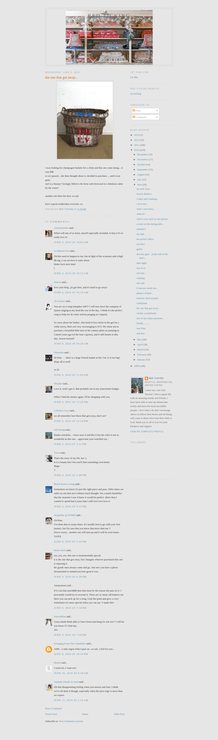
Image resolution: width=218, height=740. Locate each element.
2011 (137, 145)
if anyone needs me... (147, 288)
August (141, 174)
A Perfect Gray (61, 410)
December (142, 154)
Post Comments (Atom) (71, 721)
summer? (141, 229)
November (142, 159)
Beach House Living (64, 484)
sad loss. (140, 333)
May (139, 339)
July (139, 179)
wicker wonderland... (147, 313)
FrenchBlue (60, 616)
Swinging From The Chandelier (70, 643)
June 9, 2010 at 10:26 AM (71, 343)
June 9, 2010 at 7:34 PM (70, 607)
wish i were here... (145, 208)
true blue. (141, 328)
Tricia (57, 452)
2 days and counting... (147, 198)
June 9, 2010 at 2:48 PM (70, 475)
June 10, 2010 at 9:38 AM (71, 673)
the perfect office (145, 239)
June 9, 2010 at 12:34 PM (71, 421)
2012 (137, 139)
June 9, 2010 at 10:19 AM (71, 292)
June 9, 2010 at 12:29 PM (71, 401)
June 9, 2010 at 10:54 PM (71, 653)
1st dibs (134, 77)
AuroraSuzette (61, 227)
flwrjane (58, 383)
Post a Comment (53, 708)
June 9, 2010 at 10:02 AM (71, 242)
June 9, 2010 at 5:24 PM (70, 541)
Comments (139, 117)
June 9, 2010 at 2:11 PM (70, 444)
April (140, 344)
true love (140, 268)
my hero (140, 244)
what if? (140, 213)
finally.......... (142, 323)
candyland (141, 303)
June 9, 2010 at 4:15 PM (70, 506)
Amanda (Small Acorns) (66, 681)
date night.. (142, 263)
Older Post (119, 714)
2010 (137, 150)
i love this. (141, 203)
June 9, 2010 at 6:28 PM (70, 576)
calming (140, 278)
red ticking (109, 16)
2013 (137, 134)
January (141, 359)
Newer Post (51, 714)
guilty (139, 249)
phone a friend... (144, 293)
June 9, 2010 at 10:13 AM (71, 273)
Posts (137, 110)
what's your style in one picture (152, 218)
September (143, 169)
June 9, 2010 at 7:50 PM (70, 634)
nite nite (140, 283)
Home (85, 714)
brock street (60, 550)
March (140, 349)
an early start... (143, 188)
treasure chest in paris (147, 298)
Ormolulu (59, 352)
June (139, 184)
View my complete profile (147, 432)
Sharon (57, 282)
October (141, 164)
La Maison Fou (61, 250)
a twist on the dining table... (150, 224)
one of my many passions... (150, 318)
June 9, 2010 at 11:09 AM (71, 374)
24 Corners (59, 301)
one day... (141, 273)
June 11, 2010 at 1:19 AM (71, 700)
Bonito (57, 662)
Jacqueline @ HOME (65, 515)
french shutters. (144, 193)
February (142, 354)
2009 (137, 365)
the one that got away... (148, 308)
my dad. (140, 234)
